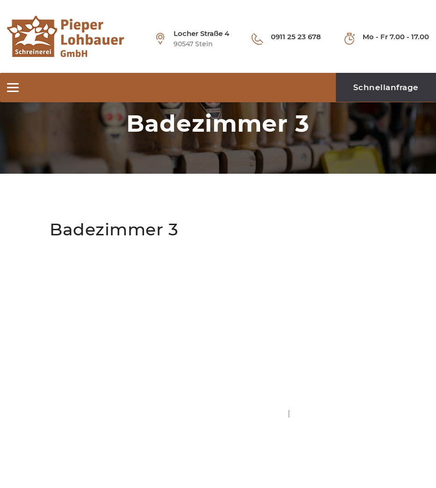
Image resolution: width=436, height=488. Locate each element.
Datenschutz (315, 413)
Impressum (266, 413)
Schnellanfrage (386, 87)
